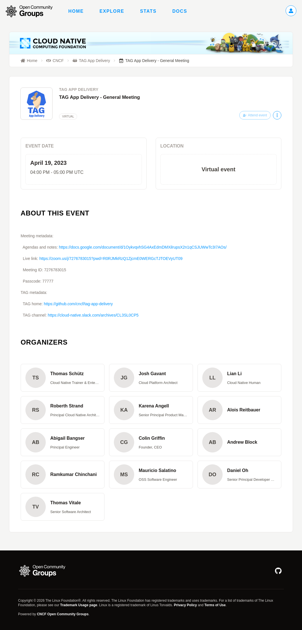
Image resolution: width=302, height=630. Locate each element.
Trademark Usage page (78, 605)
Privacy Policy (185, 605)
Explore (111, 11)
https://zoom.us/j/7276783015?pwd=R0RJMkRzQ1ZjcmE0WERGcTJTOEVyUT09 (110, 258)
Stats (148, 11)
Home (76, 11)
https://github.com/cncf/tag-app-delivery (78, 304)
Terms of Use (215, 605)
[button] (63, 378)
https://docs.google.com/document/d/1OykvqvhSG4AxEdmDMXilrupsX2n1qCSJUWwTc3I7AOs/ (143, 247)
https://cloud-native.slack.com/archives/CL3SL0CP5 (93, 315)
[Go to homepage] (32, 11)
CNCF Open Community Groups (63, 614)
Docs (179, 11)
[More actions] (277, 115)
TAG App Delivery (78, 89)
